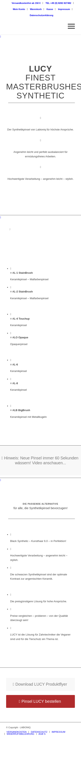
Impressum (64, 9)
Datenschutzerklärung (41, 15)
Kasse (50, 9)
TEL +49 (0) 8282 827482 (58, 3)
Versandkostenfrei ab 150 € (26, 3)
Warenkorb (36, 9)
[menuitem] (26, 3)
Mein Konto (19, 9)
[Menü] (69, 26)
